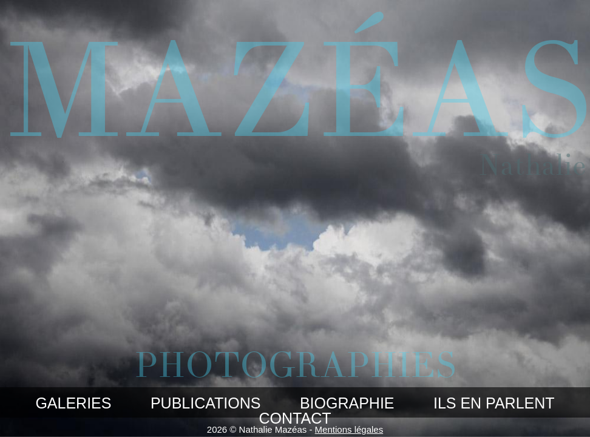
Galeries (73, 403)
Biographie (347, 403)
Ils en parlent (494, 403)
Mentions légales (349, 429)
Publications (206, 403)
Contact (295, 418)
